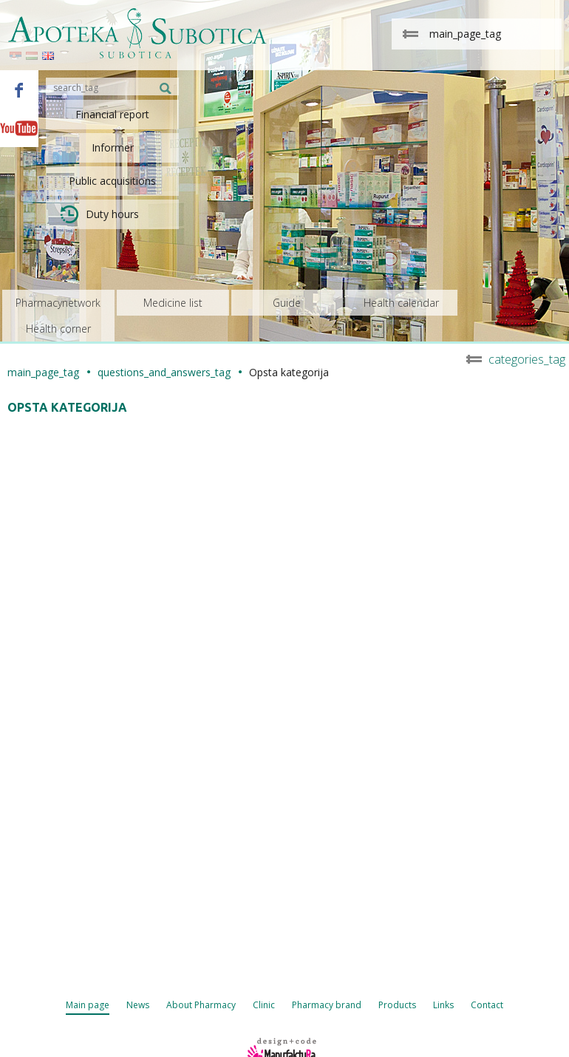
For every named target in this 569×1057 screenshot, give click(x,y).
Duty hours (100, 214)
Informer (113, 147)
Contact (487, 1005)
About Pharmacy (201, 1005)
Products (397, 1005)
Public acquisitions (112, 181)
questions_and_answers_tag (164, 372)
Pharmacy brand (326, 1005)
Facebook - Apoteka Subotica (19, 89)
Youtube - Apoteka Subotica (19, 128)
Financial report (112, 114)
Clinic (264, 1005)
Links (443, 1005)
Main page (87, 1005)
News (137, 1005)
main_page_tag (43, 372)
